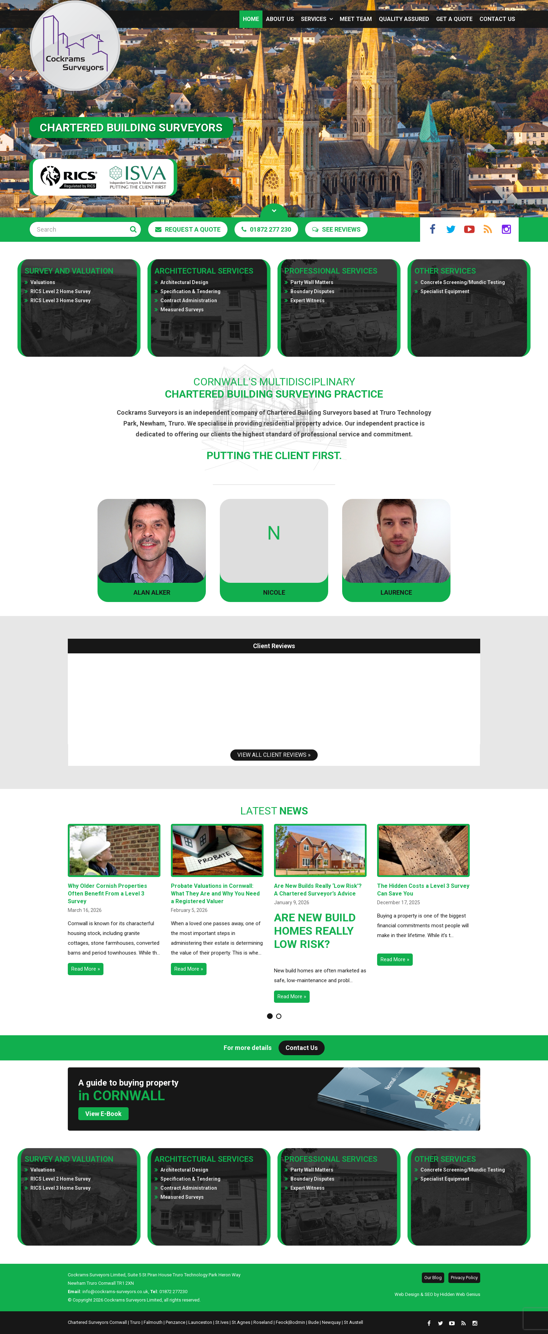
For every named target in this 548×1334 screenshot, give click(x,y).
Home (251, 19)
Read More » (85, 969)
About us (280, 19)
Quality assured (404, 19)
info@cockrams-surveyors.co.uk (115, 1291)
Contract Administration (188, 300)
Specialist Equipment (444, 291)
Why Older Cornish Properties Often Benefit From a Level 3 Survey (107, 894)
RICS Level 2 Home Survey (60, 291)
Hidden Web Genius (460, 1294)
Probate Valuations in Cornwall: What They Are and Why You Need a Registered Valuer (215, 894)
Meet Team (356, 19)
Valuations (42, 282)
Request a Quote (188, 229)
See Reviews (336, 229)
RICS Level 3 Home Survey (60, 300)
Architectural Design (184, 282)
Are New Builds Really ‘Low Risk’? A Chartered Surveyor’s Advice (318, 890)
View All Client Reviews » (274, 755)
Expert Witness (307, 300)
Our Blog (433, 1277)
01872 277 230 (266, 229)
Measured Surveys (182, 309)
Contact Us (497, 19)
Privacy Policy (464, 1277)
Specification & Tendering (190, 291)
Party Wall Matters (311, 282)
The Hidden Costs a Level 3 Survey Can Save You (423, 890)
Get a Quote (454, 19)
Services (313, 19)
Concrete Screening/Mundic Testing (462, 282)
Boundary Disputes (312, 291)
